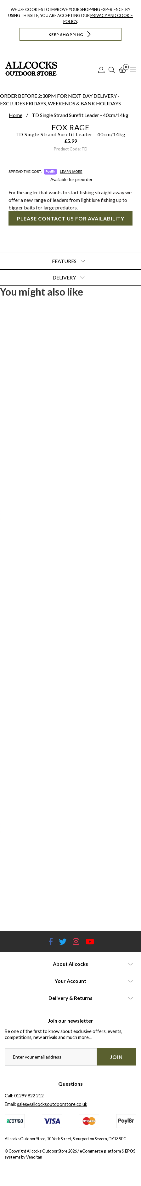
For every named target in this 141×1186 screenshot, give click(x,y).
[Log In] (101, 69)
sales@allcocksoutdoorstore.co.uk (52, 1104)
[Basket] (122, 69)
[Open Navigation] (133, 69)
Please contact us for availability (70, 218)
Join (116, 1057)
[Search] (112, 69)
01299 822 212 (29, 1095)
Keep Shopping (70, 34)
